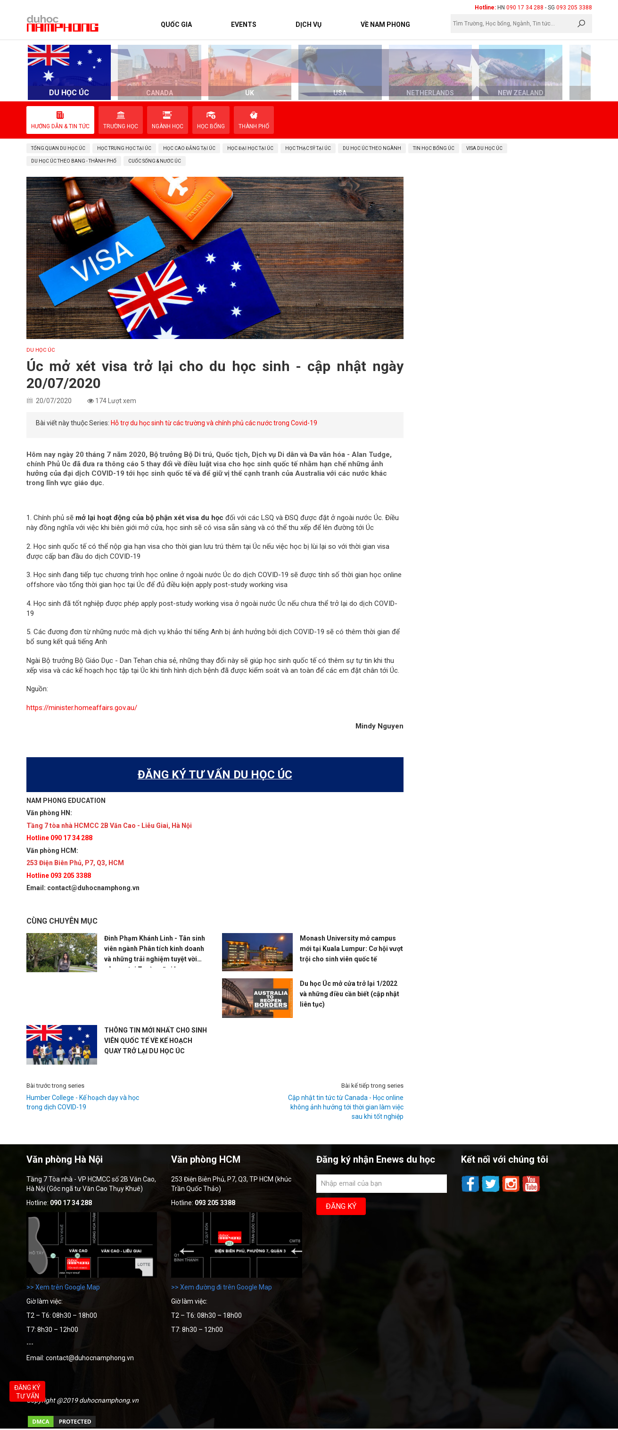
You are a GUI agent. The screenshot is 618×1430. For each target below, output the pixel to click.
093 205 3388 (574, 7)
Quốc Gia (176, 24)
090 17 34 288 (525, 7)
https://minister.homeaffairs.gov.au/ (81, 707)
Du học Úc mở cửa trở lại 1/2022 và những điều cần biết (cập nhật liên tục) (349, 994)
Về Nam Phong (385, 24)
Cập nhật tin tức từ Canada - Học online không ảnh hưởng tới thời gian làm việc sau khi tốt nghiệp (346, 1107)
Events (243, 24)
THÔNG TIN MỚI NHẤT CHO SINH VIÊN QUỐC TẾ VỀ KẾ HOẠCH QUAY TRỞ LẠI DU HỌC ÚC (155, 1040)
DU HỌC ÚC (40, 350)
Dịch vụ (308, 24)
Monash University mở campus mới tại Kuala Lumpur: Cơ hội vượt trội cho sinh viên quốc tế (351, 948)
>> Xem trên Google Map (63, 1287)
